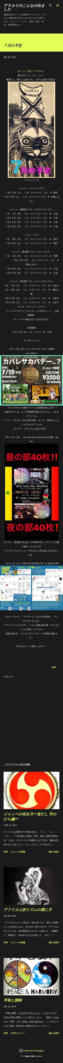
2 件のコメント (17, 1033)
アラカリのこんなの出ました (24, 7)
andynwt (38, 1056)
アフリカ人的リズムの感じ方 (28, 909)
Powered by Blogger (31, 1050)
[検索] (50, 5)
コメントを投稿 (17, 851)
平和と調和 (13, 1000)
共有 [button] (54, 667)
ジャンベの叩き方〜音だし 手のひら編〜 (30, 816)
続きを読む (54, 851)
